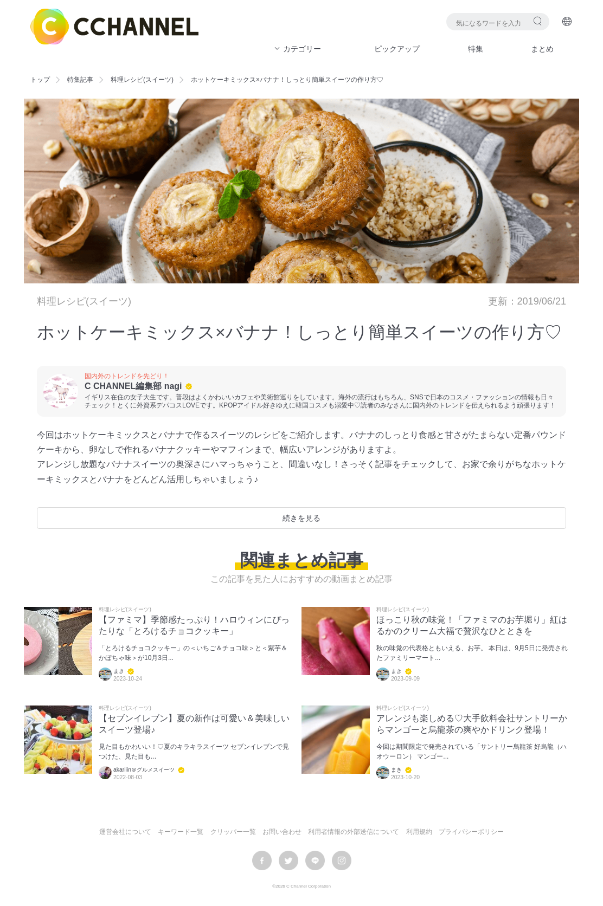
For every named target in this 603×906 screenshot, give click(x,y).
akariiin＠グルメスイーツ (144, 770)
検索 (537, 20)
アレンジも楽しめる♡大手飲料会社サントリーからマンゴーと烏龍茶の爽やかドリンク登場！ (471, 724)
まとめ (542, 48)
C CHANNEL (114, 26)
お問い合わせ (282, 832)
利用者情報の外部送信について (353, 832)
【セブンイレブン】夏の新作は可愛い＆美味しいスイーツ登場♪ (194, 724)
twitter (288, 860)
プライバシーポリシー (471, 832)
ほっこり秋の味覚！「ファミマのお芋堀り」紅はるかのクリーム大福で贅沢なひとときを (471, 625)
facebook (262, 860)
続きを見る (301, 518)
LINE (315, 860)
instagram (341, 860)
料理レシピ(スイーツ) (142, 79)
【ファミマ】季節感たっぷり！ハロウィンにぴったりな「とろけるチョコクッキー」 (194, 625)
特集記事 (80, 79)
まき (118, 671)
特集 (475, 48)
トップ (40, 79)
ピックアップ (397, 48)
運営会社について (125, 832)
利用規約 (419, 832)
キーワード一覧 (180, 832)
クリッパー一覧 (233, 832)
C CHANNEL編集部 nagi (133, 386)
